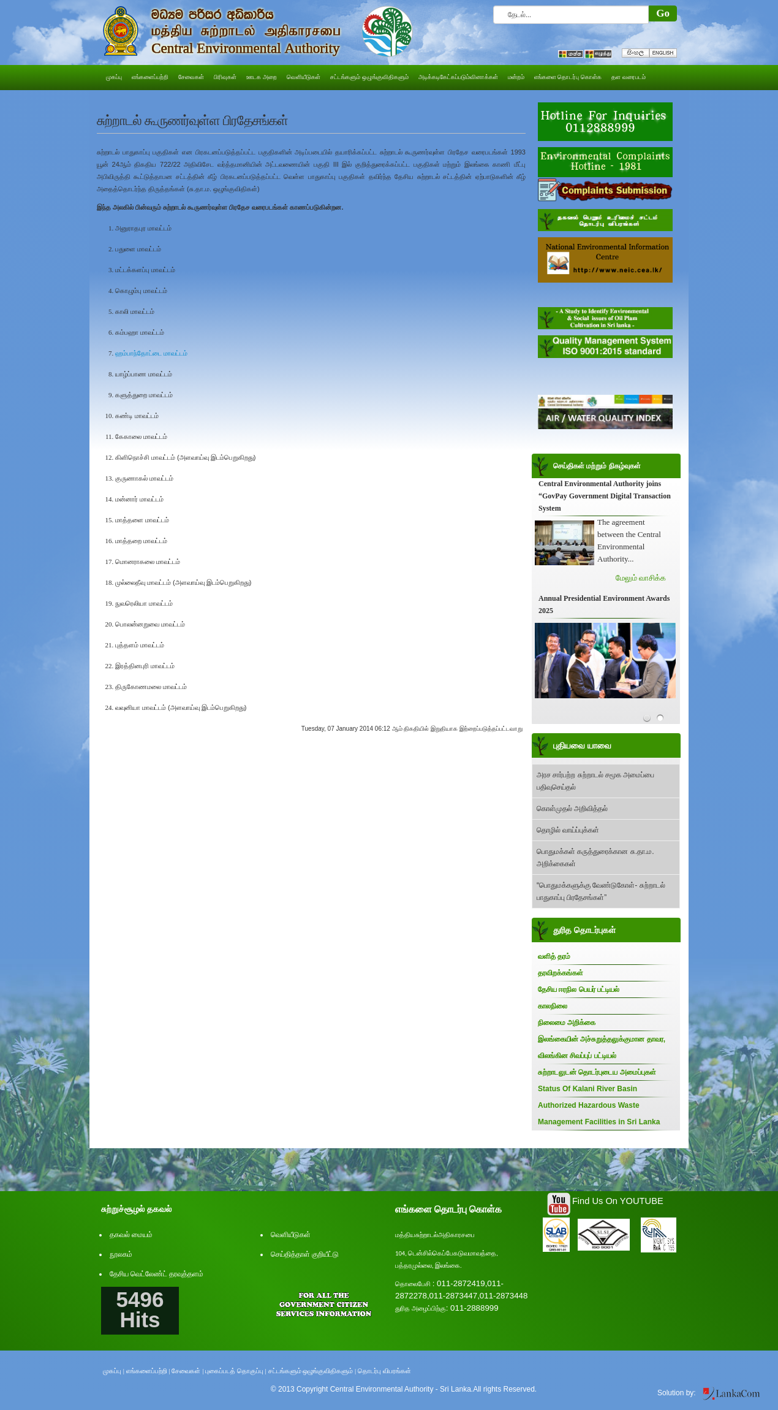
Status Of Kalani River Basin (587, 1088)
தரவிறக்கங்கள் (560, 973)
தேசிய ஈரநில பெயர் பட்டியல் (578, 989)
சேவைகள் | (187, 1370)
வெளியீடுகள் (291, 1234)
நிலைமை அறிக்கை (566, 1022)
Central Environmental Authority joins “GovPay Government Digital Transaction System (604, 496)
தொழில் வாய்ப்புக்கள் (568, 830)
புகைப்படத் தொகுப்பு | (235, 1370)
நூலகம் (121, 1254)
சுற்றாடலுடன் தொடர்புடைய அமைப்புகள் (597, 1072)
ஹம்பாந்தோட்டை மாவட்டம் (151, 353)
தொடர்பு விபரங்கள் (384, 1370)
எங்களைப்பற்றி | (148, 1370)
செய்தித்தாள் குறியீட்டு (305, 1254)
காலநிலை (552, 1006)
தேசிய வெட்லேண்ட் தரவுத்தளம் (156, 1274)
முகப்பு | (113, 1370)
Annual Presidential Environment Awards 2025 (604, 605)
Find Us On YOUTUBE (617, 1201)
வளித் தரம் (554, 956)
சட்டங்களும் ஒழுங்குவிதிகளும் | (312, 1370)
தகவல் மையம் (131, 1234)
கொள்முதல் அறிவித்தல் (572, 808)
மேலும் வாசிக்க (641, 578)
